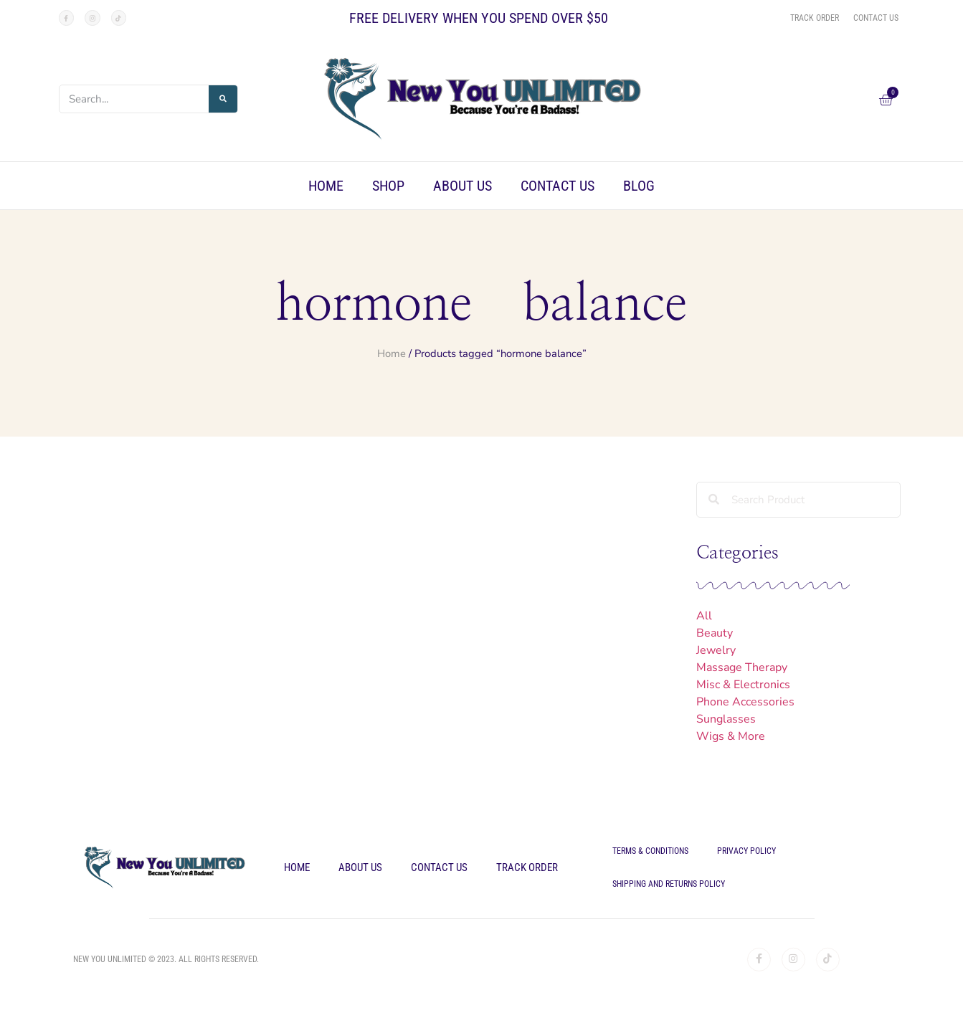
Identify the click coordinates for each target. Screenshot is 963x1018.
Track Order (527, 867)
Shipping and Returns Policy (668, 884)
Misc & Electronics (743, 685)
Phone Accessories (745, 702)
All (704, 616)
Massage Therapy (741, 667)
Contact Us (557, 185)
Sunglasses (726, 719)
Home (325, 185)
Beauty (714, 633)
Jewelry (716, 650)
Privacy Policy (746, 851)
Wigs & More (730, 736)
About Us (462, 185)
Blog (639, 185)
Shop (388, 185)
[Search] (223, 99)
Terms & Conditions (650, 851)
